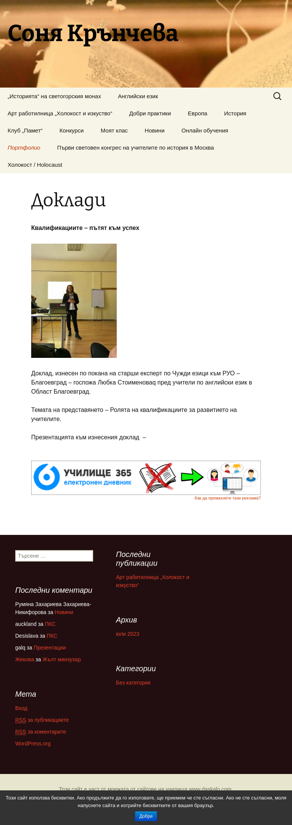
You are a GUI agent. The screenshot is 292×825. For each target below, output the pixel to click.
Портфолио (24, 147)
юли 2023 (127, 634)
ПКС (50, 624)
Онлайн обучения (204, 130)
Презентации (49, 648)
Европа (197, 113)
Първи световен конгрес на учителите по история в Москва (135, 147)
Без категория (133, 683)
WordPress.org (33, 743)
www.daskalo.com (210, 789)
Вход (21, 708)
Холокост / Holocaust (35, 164)
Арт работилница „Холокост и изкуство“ (60, 113)
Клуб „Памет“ (25, 130)
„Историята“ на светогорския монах (54, 96)
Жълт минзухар (62, 659)
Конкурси (72, 130)
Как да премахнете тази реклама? (228, 498)
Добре (145, 816)
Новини (155, 130)
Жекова (24, 659)
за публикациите (42, 720)
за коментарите (40, 732)
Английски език (138, 96)
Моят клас (114, 130)
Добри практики (150, 113)
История (235, 113)
